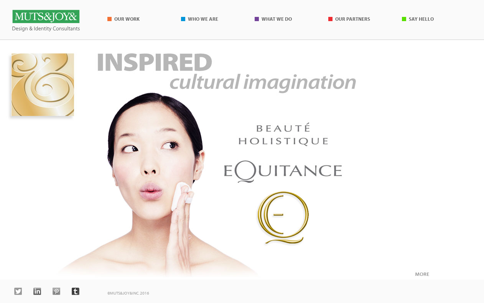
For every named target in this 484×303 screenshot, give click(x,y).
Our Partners (352, 19)
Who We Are (203, 19)
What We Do (277, 19)
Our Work (127, 19)
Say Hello (421, 19)
